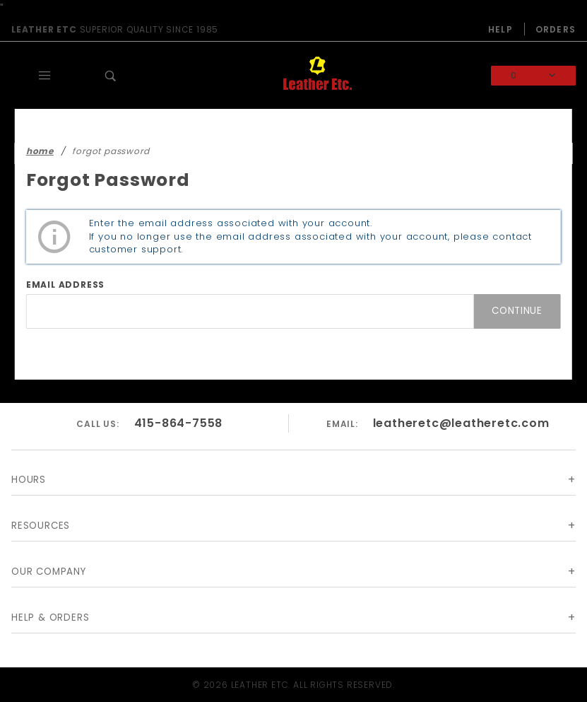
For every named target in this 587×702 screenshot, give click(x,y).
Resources (40, 525)
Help (500, 29)
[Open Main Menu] (44, 75)
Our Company (48, 571)
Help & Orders (50, 617)
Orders (555, 29)
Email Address (65, 285)
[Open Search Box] (111, 75)
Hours (28, 479)
